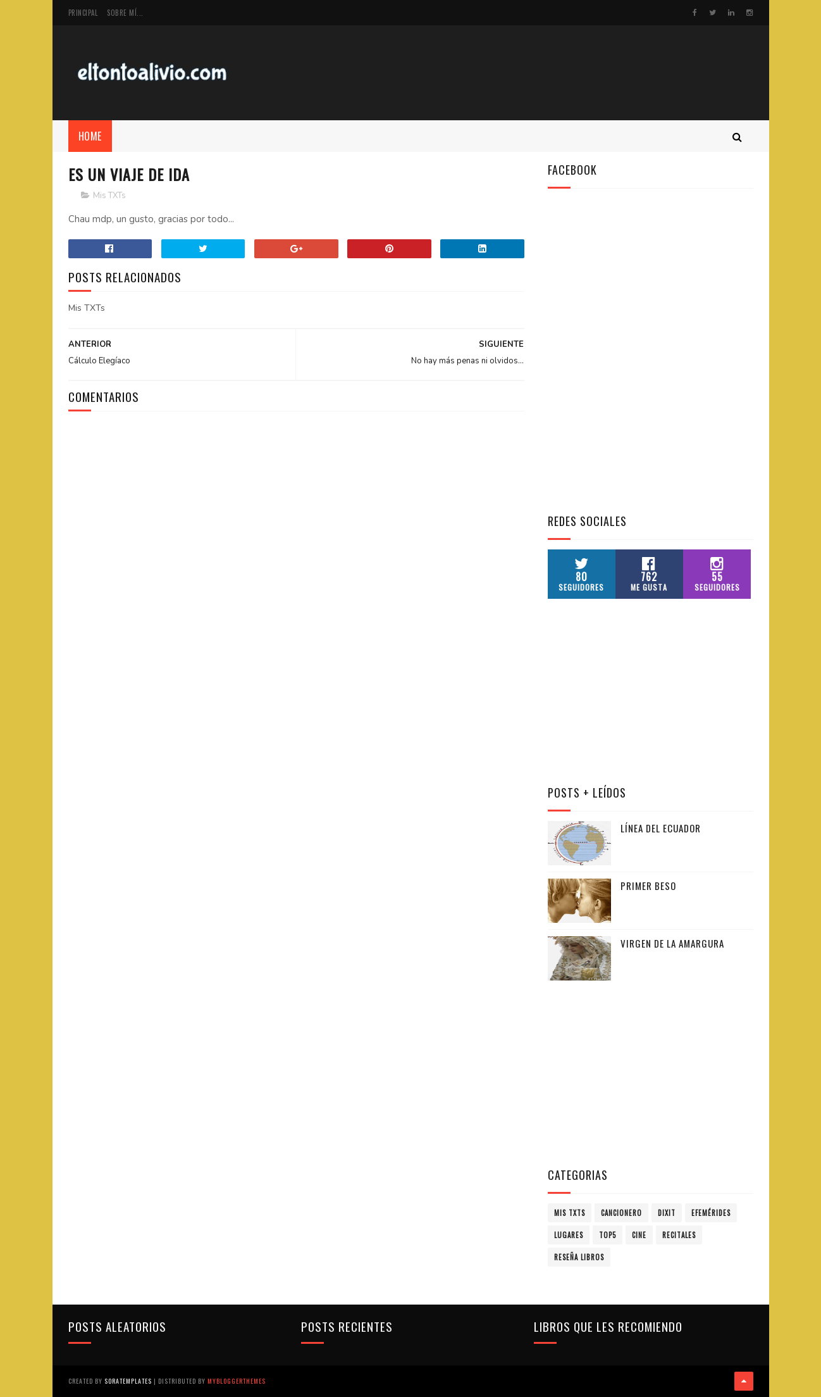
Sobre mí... (125, 13)
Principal (83, 13)
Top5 (607, 1235)
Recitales (679, 1235)
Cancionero (621, 1213)
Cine (639, 1235)
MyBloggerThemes (236, 1381)
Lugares (568, 1235)
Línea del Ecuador (660, 828)
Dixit (667, 1213)
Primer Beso (648, 886)
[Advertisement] (523, 72)
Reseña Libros (579, 1257)
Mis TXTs (109, 195)
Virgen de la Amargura (672, 943)
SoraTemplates (128, 1381)
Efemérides (711, 1213)
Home (90, 136)
